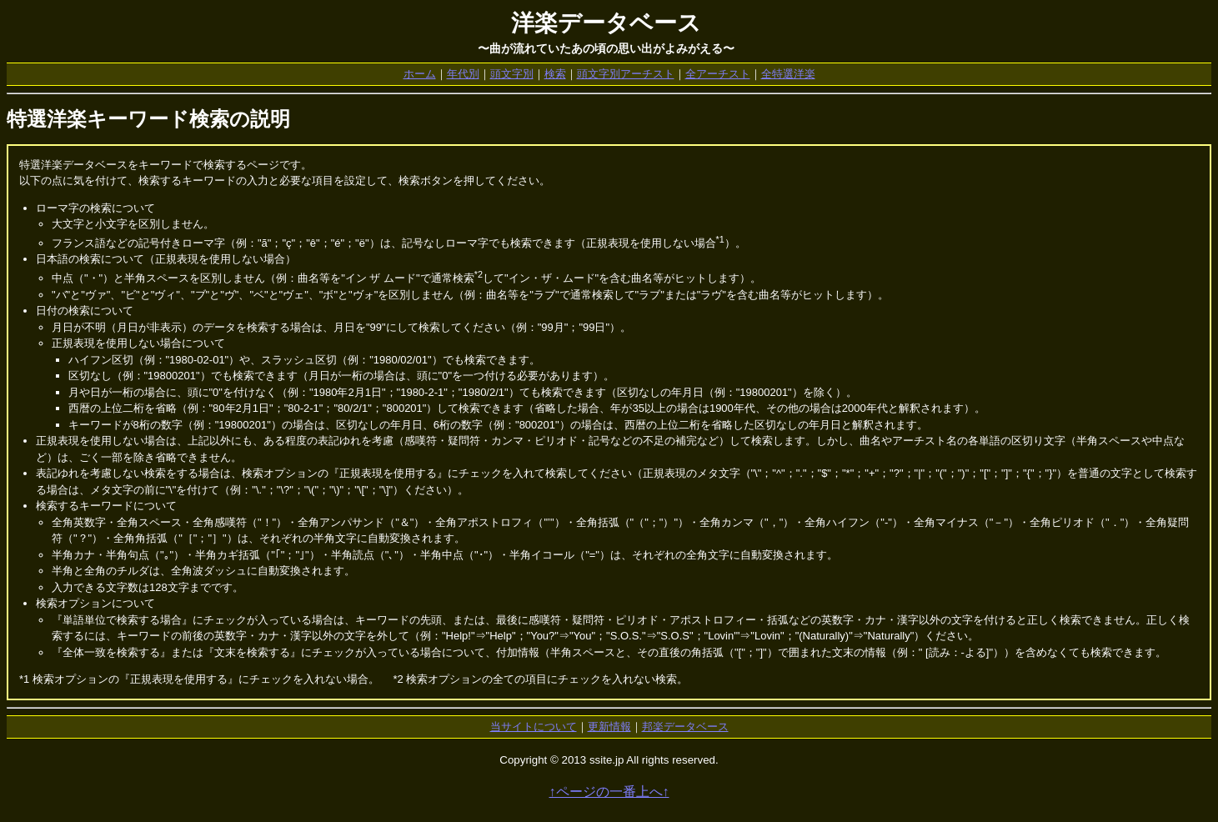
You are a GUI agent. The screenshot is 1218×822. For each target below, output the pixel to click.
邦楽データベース (685, 726)
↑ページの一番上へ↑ (609, 791)
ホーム (419, 74)
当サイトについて (533, 726)
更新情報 (609, 726)
